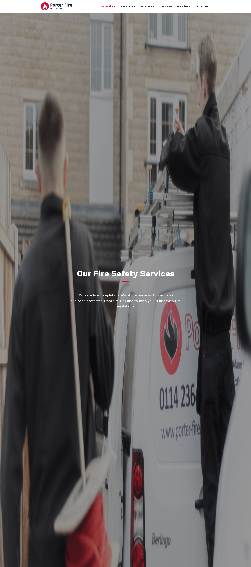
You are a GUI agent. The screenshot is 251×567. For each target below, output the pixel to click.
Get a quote (146, 6)
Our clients (183, 6)
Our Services (107, 6)
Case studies (127, 6)
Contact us (201, 6)
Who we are (165, 6)
